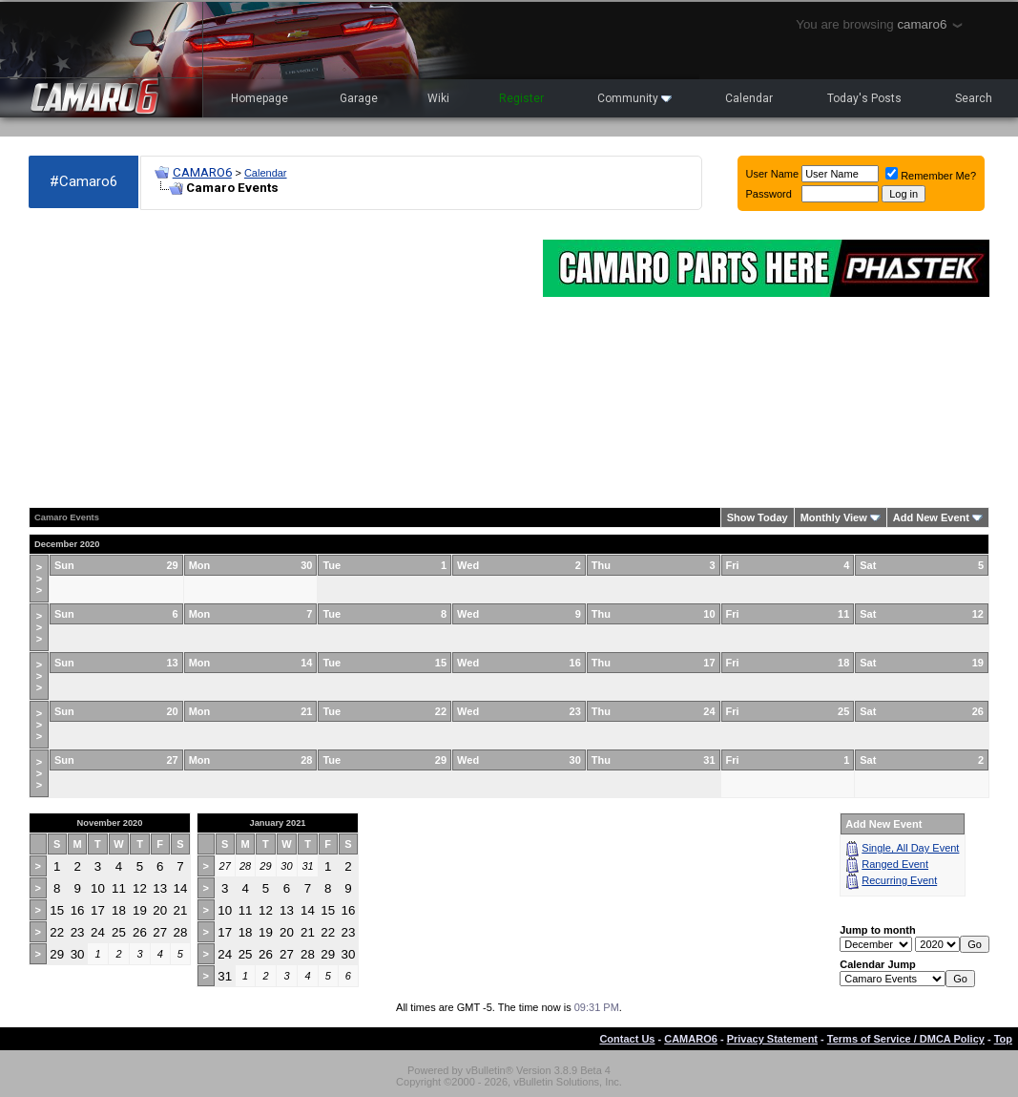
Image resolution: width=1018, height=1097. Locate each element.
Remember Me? (930, 175)
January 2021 (277, 823)
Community (634, 98)
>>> (39, 578)
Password (769, 194)
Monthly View (833, 517)
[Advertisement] (276, 359)
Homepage (259, 98)
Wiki (438, 98)
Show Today (757, 517)
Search (973, 98)
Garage (359, 98)
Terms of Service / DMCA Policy (906, 1038)
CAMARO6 (202, 172)
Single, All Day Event (910, 848)
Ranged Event (895, 864)
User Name (773, 173)
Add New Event (931, 517)
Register (521, 98)
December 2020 (66, 544)
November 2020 (110, 823)
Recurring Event (899, 880)
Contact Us (626, 1038)
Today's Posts (864, 98)
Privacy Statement (772, 1038)
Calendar (749, 98)
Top (1003, 1038)
